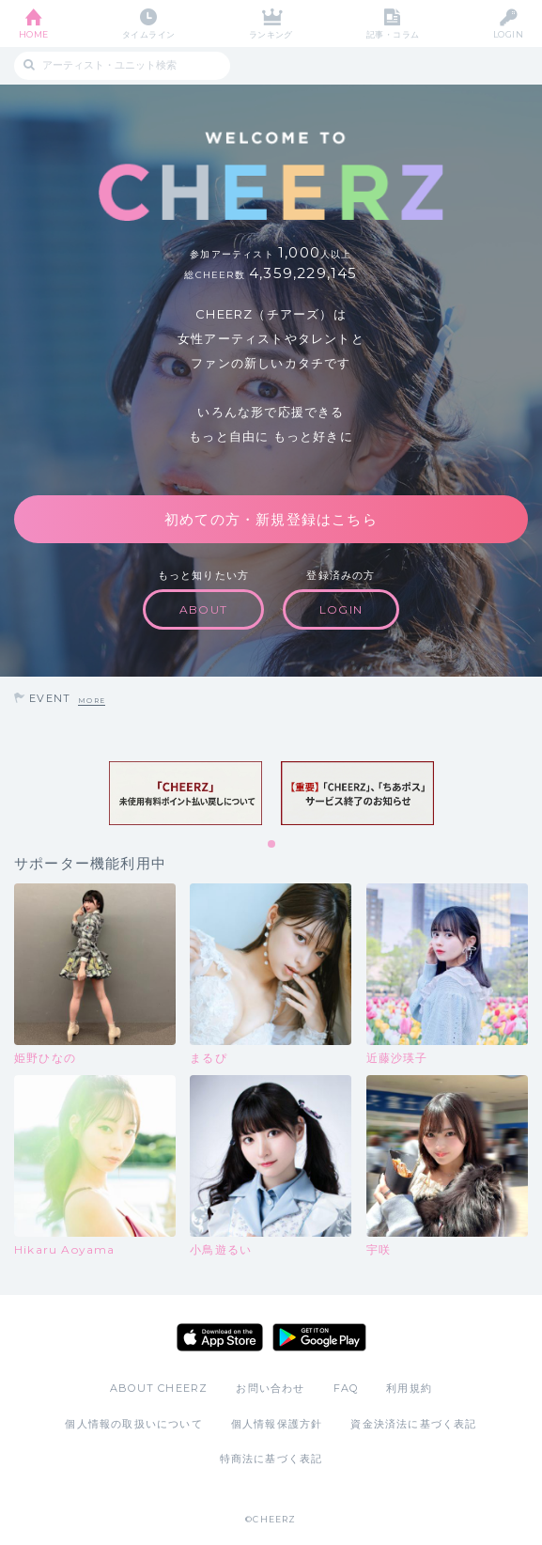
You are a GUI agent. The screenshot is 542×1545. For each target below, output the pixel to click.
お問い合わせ (270, 1388)
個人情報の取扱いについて (133, 1423)
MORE (91, 700)
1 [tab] (272, 845)
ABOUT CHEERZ (159, 1388)
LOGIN (508, 34)
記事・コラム (393, 34)
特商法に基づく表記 (271, 1458)
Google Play (319, 1337)
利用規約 (409, 1388)
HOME (34, 34)
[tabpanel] (185, 793)
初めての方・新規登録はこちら (271, 519)
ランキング (271, 34)
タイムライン (149, 34)
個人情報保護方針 (277, 1423)
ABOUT (203, 609)
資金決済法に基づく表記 (413, 1423)
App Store (220, 1337)
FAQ (346, 1388)
